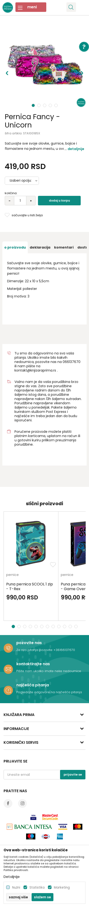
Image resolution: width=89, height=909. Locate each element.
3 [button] (45, 105)
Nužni (16, 887)
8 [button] (54, 626)
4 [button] (51, 105)
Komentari (64, 247)
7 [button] (48, 626)
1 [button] (33, 105)
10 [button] (65, 626)
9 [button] (59, 626)
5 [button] (57, 105)
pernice (12, 575)
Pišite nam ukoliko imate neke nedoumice (48, 671)
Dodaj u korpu (59, 200)
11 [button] (71, 626)
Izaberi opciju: (21, 180)
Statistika (37, 887)
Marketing (62, 887)
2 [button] (39, 105)
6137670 (73, 361)
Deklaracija (40, 247)
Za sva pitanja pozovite (34, 650)
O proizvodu (15, 247)
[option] (44, 66)
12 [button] (76, 626)
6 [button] (42, 626)
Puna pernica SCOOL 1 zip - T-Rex (29, 586)
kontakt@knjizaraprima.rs (35, 370)
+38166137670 (64, 650)
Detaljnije (76, 148)
